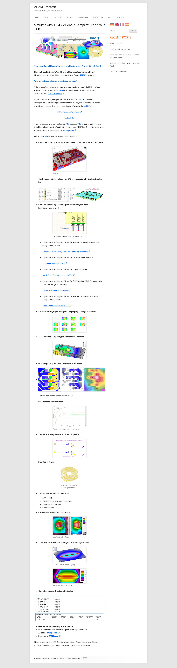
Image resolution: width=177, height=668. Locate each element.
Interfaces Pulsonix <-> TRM (120, 49)
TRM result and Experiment (119, 71)
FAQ (86, 106)
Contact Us (97, 17)
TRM (45, 17)
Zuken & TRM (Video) (57, 290)
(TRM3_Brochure (56, 93)
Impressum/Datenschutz (41, 658)
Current (70, 17)
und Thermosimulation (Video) (59, 275)
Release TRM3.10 (116, 44)
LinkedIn (70, 118)
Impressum (120, 17)
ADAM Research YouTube (69, 112)
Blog (110, 17)
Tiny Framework (76, 658)
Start (36, 17)
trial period (70, 130)
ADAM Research (45, 7)
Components (57, 17)
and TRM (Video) (55, 263)
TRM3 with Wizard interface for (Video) (66, 251)
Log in (85, 658)
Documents (82, 17)
